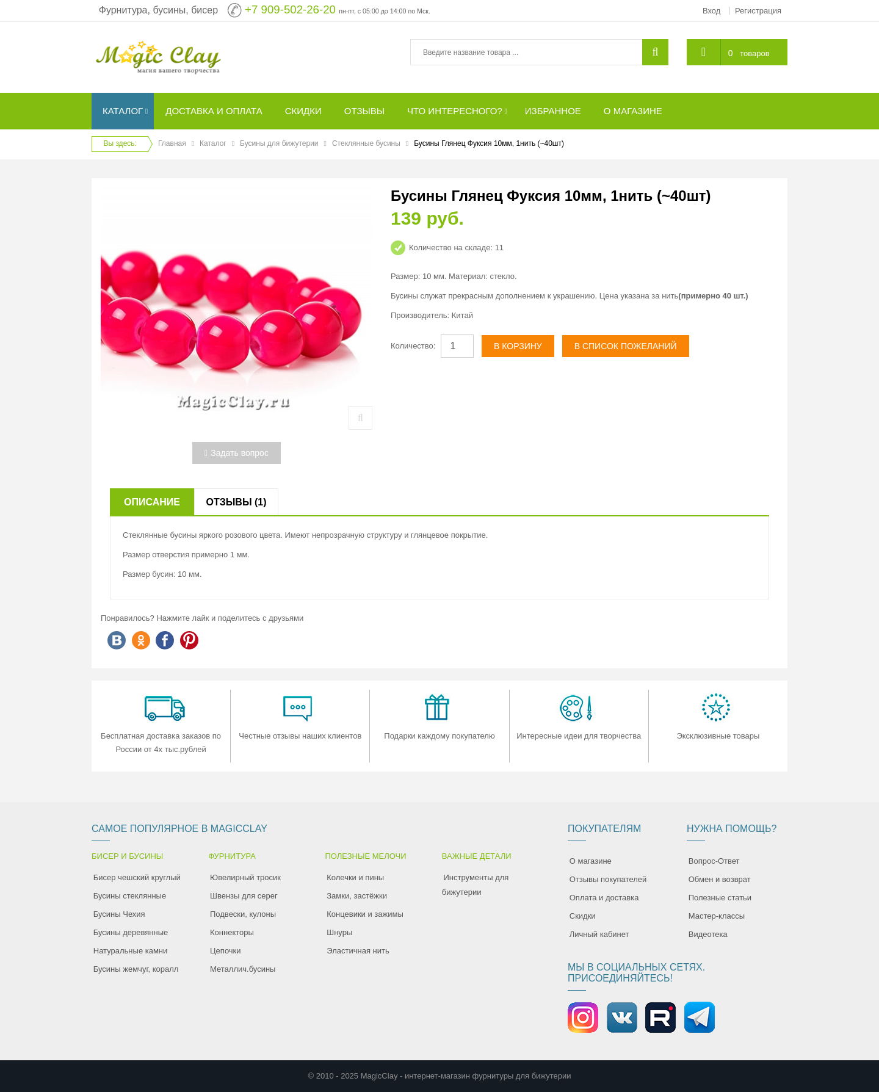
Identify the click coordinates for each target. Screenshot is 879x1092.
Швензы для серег (244, 895)
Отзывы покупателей (608, 879)
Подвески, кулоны (243, 914)
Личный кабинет (599, 934)
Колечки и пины (355, 877)
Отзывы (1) (236, 502)
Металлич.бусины (242, 969)
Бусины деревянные (130, 932)
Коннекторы (232, 932)
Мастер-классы (717, 915)
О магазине (591, 861)
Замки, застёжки (357, 895)
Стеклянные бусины (366, 143)
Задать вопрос (236, 453)
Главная (172, 143)
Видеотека (708, 934)
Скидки (583, 915)
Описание (152, 502)
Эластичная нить (358, 950)
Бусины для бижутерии (279, 143)
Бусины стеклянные (129, 895)
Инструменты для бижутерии (475, 885)
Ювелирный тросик (245, 877)
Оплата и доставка (604, 897)
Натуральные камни (130, 950)
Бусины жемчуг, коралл (136, 969)
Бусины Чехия (119, 914)
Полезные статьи (720, 897)
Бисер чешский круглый (137, 877)
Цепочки (225, 950)
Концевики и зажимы (365, 914)
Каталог (213, 143)
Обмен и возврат (720, 879)
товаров (754, 53)
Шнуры (339, 932)
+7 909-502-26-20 (290, 9)
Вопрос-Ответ (714, 861)
